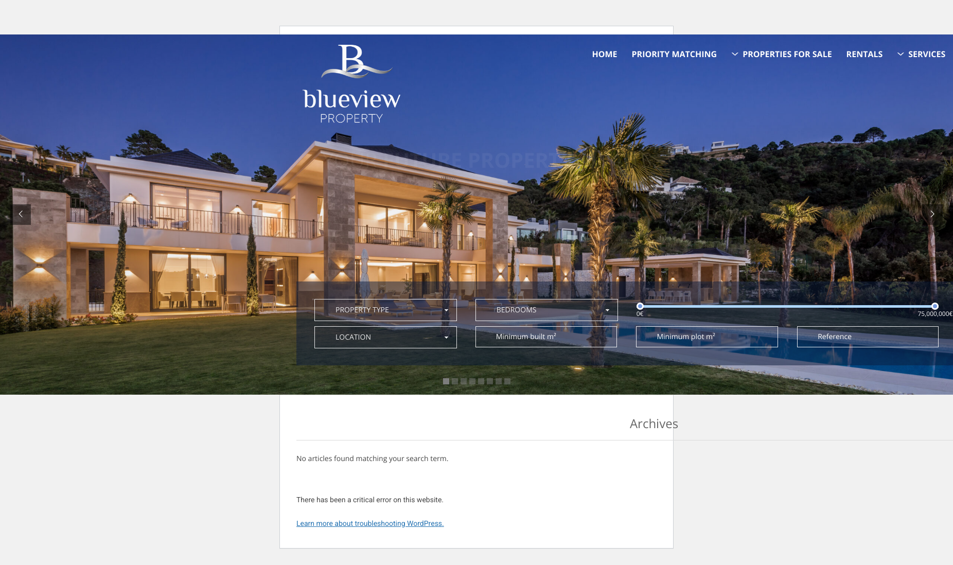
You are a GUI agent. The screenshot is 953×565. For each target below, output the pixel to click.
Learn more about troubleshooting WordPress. (370, 524)
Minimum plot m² (686, 337)
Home (604, 54)
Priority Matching (674, 54)
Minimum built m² (526, 337)
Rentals (864, 54)
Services (926, 54)
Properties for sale (787, 54)
